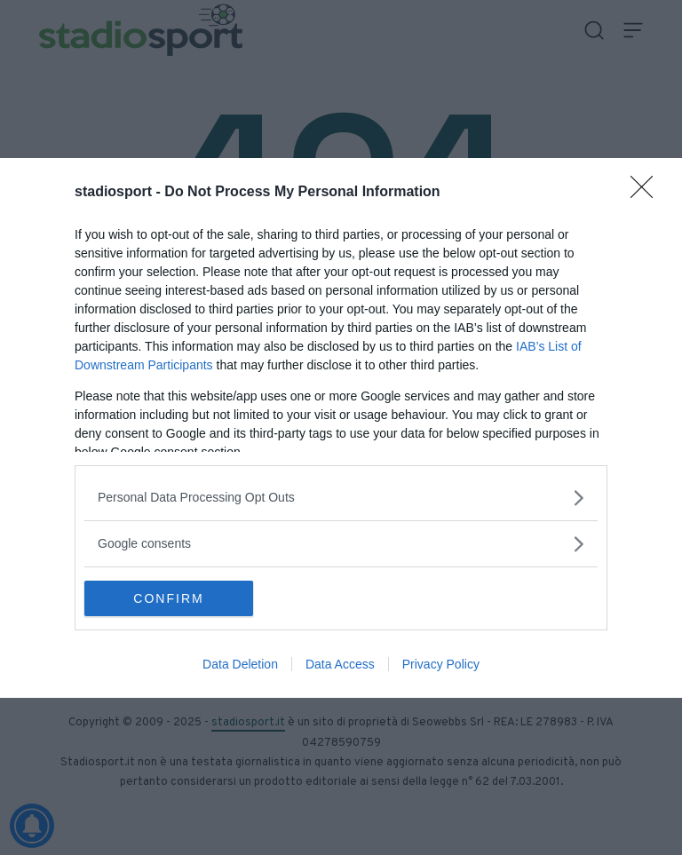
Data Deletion (240, 664)
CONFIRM (168, 598)
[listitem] (341, 497)
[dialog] (341, 428)
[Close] (647, 193)
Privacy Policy (441, 664)
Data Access (340, 664)
